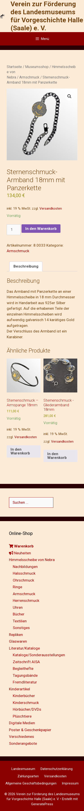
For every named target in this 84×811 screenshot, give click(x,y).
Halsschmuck (24, 573)
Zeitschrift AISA (26, 662)
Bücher (18, 614)
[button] (69, 96)
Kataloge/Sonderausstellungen (39, 655)
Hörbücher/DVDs (27, 709)
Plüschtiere (22, 716)
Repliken (16, 634)
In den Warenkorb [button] (20, 451)
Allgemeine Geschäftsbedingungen (30, 783)
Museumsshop (37, 67)
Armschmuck (29, 77)
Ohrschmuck (23, 580)
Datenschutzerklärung (57, 769)
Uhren (18, 607)
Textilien (20, 621)
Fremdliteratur (25, 682)
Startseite (14, 67)
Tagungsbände (25, 675)
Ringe (17, 587)
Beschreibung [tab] (25, 266)
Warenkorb (21, 546)
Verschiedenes (21, 736)
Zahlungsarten (28, 776)
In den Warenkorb (41, 228)
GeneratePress (42, 804)
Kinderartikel (19, 689)
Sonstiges (21, 627)
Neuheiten (20, 553)
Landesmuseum (23, 769)
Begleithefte (23, 668)
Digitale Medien (22, 723)
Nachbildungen (25, 566)
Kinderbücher (24, 695)
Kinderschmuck (26, 702)
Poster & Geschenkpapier (30, 730)
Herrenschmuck (26, 600)
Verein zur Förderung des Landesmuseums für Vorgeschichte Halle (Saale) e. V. (47, 16)
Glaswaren (18, 641)
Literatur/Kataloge (24, 648)
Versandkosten (50, 208)
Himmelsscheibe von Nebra (32, 559)
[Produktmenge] (14, 229)
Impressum (70, 783)
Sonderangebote (23, 743)
